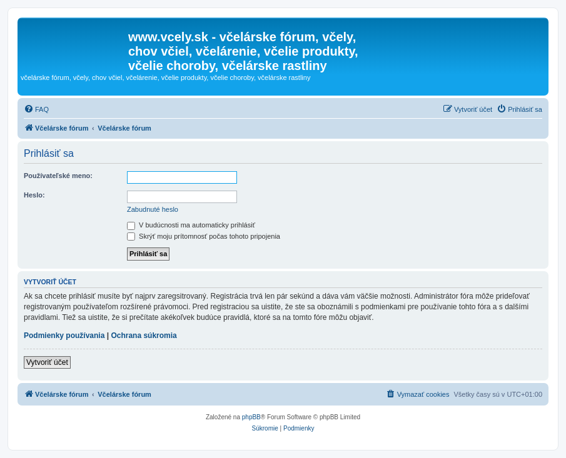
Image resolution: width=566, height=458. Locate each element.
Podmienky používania (64, 335)
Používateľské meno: (58, 175)
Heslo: (34, 195)
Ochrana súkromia (143, 335)
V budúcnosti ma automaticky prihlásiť (191, 225)
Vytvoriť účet (47, 362)
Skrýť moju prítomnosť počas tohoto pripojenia (203, 236)
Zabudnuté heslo (152, 209)
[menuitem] (36, 109)
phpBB (251, 417)
